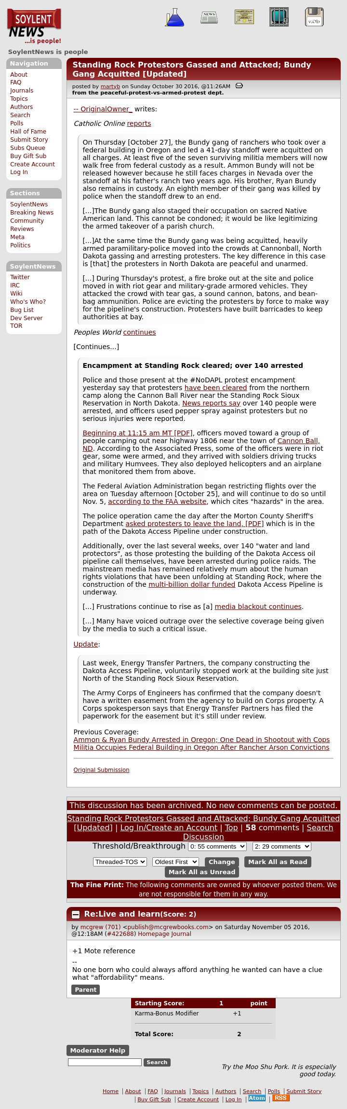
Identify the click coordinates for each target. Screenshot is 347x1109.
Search (20, 115)
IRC (15, 285)
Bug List (22, 310)
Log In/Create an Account (168, 827)
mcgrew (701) (100, 927)
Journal (181, 934)
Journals (21, 90)
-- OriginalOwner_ (103, 109)
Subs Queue (27, 148)
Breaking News (31, 212)
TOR (16, 326)
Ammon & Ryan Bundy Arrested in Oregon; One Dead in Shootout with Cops (202, 740)
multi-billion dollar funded (191, 584)
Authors (21, 107)
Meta (17, 237)
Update (86, 644)
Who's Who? (28, 301)
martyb (110, 86)
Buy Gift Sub (28, 156)
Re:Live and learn (122, 914)
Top (231, 827)
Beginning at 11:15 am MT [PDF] (137, 433)
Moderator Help (97, 1050)
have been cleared (216, 388)
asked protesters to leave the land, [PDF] (195, 523)
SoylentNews (34, 26)
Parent (85, 990)
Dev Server (26, 318)
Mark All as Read (277, 862)
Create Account (32, 164)
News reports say (211, 403)
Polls (16, 123)
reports (139, 123)
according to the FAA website (157, 501)
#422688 (120, 934)
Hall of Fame (28, 131)
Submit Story (29, 139)
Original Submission (102, 770)
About (18, 74)
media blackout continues (258, 606)
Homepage (153, 934)
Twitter (19, 277)
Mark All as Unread (202, 872)
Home (111, 1091)
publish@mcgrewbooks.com (167, 927)
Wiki (16, 293)
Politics (20, 245)
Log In (19, 172)
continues (139, 332)
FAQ (15, 82)
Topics (19, 98)
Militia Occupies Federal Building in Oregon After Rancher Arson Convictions (202, 747)
